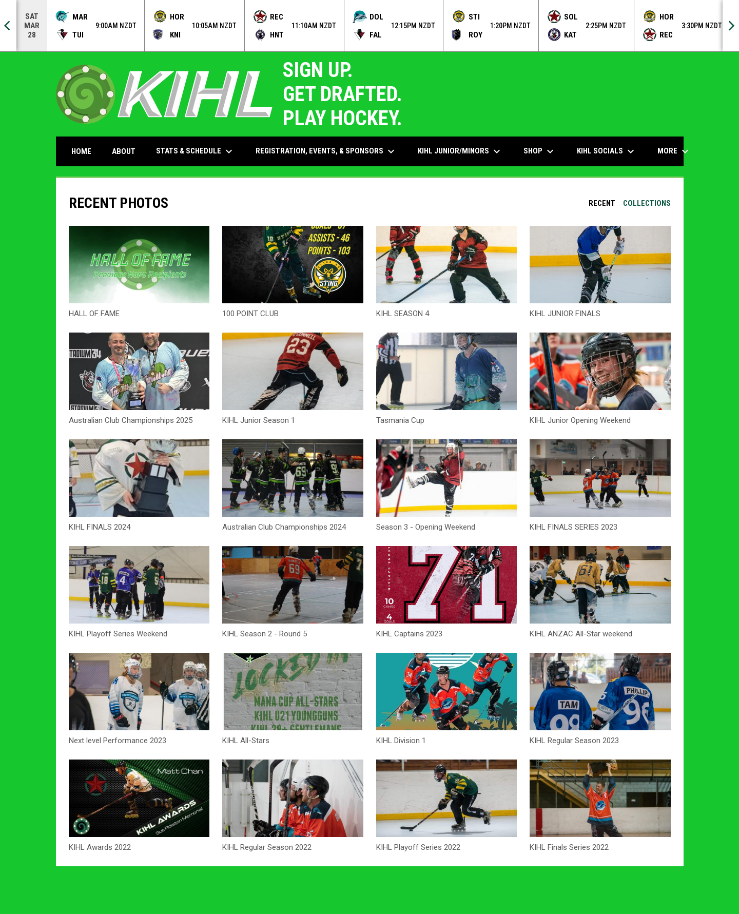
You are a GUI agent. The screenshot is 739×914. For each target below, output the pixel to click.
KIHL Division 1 (401, 740)
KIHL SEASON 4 (402, 313)
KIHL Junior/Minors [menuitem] (460, 151)
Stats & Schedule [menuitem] (195, 151)
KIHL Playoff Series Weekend (118, 633)
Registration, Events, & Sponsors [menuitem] (326, 151)
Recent (602, 203)
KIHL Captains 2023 (409, 633)
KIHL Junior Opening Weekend (580, 420)
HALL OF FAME (94, 313)
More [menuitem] (674, 151)
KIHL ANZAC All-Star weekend (581, 633)
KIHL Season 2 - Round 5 (264, 633)
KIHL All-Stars (245, 740)
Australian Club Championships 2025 (130, 420)
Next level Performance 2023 (117, 740)
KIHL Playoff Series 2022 (418, 847)
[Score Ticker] (369, 25)
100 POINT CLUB (250, 313)
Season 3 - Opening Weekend (425, 527)
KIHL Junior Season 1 (258, 420)
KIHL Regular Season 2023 (574, 740)
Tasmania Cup (400, 420)
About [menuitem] (123, 151)
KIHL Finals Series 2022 (569, 847)
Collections (647, 203)
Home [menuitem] (81, 151)
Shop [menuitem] (539, 151)
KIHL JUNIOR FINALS (565, 313)
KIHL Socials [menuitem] (607, 151)
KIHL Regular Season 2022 (267, 847)
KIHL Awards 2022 (100, 847)
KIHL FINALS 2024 (99, 527)
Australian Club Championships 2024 (284, 527)
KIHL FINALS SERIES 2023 (573, 527)
